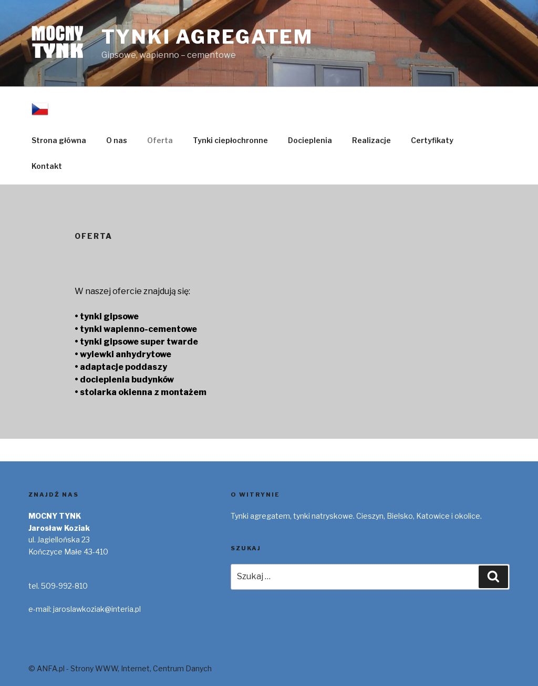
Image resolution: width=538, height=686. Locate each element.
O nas (116, 140)
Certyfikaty (432, 140)
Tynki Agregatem (207, 36)
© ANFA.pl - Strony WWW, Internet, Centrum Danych (120, 668)
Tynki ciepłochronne (230, 140)
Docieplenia (310, 140)
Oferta (160, 140)
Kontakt (47, 166)
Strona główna (59, 140)
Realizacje (371, 140)
